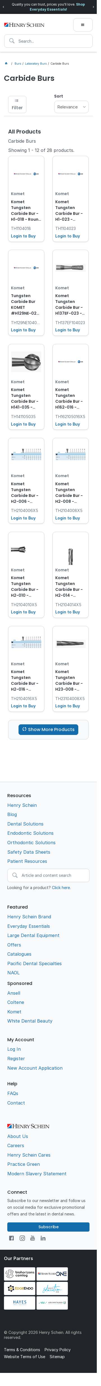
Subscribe (48, 1227)
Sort (58, 96)
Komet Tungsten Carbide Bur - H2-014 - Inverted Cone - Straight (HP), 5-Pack (69, 587)
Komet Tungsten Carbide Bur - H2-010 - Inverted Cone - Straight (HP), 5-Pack (25, 587)
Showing (41, 150)
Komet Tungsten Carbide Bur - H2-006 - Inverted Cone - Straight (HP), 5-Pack (25, 493)
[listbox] (71, 107)
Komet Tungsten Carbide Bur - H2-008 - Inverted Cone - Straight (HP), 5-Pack (69, 493)
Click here (61, 887)
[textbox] (48, 41)
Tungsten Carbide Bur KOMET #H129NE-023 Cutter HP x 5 (25, 305)
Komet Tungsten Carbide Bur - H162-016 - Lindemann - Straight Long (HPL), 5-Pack (69, 399)
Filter (17, 108)
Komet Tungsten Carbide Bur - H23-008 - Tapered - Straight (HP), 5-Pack (69, 681)
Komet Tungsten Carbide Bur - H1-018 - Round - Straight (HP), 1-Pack (26, 211)
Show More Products (51, 729)
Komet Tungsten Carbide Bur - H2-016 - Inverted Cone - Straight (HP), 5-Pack (25, 681)
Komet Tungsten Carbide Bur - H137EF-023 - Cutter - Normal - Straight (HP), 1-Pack (69, 305)
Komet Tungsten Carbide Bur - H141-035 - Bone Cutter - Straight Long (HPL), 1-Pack (25, 399)
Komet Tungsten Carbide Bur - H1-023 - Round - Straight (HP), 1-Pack (69, 211)
